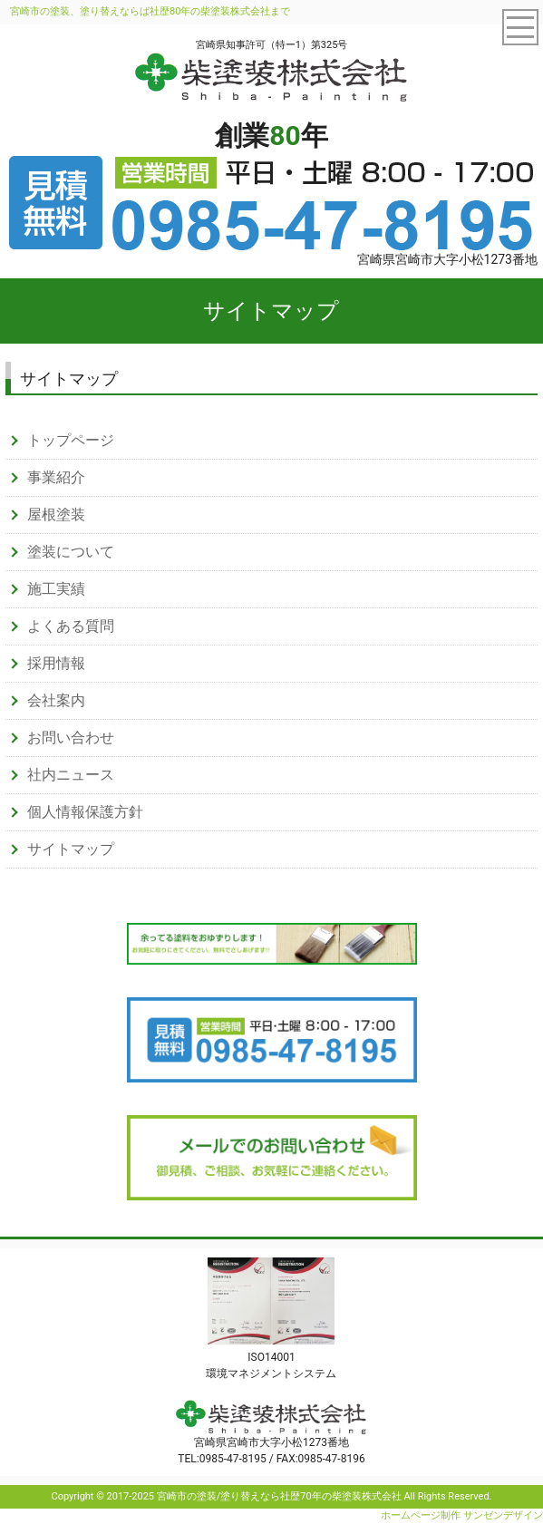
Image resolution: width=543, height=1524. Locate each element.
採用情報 (56, 663)
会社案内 (56, 700)
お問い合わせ (70, 737)
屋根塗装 (56, 514)
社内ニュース (70, 774)
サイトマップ (70, 849)
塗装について (70, 551)
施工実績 (56, 588)
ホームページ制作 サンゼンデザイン (462, 1515)
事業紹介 (56, 477)
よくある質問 (70, 626)
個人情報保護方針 (85, 811)
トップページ (70, 440)
